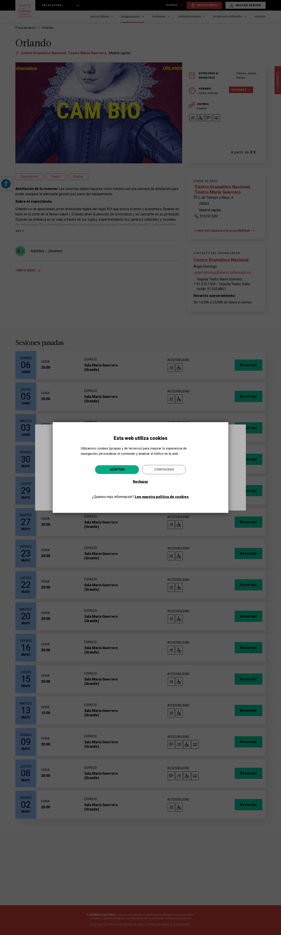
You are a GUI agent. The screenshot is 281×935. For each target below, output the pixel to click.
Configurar (164, 469)
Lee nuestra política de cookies (162, 497)
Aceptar (117, 469)
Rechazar (140, 482)
